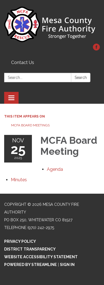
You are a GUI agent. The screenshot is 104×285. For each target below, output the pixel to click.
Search (81, 77)
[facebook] (96, 49)
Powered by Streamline (30, 264)
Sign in (67, 264)
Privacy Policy (20, 241)
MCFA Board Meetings (30, 125)
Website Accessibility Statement (41, 257)
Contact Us (22, 62)
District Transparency (30, 249)
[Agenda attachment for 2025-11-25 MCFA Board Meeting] (55, 169)
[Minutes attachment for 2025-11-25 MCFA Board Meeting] (19, 179)
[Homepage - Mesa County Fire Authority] (52, 25)
